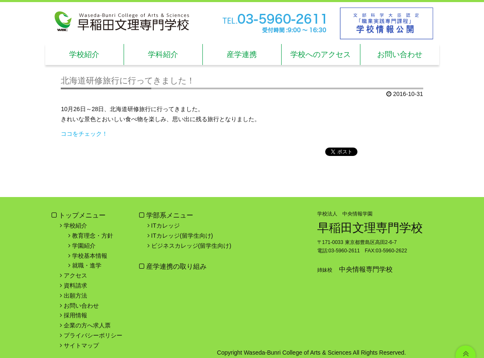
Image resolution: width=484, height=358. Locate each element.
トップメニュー (82, 215)
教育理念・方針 (92, 235)
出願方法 (75, 295)
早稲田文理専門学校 (370, 227)
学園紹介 (84, 245)
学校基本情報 (89, 255)
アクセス (75, 275)
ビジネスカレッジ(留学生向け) (191, 245)
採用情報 (75, 315)
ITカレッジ (165, 225)
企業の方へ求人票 (87, 325)
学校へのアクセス (320, 54)
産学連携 (242, 54)
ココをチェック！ (84, 133)
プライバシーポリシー (93, 335)
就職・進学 (86, 265)
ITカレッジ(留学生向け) (182, 235)
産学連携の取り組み (176, 266)
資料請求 (75, 285)
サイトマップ (81, 345)
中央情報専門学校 (366, 269)
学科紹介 (163, 54)
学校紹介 (84, 54)
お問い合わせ (399, 54)
